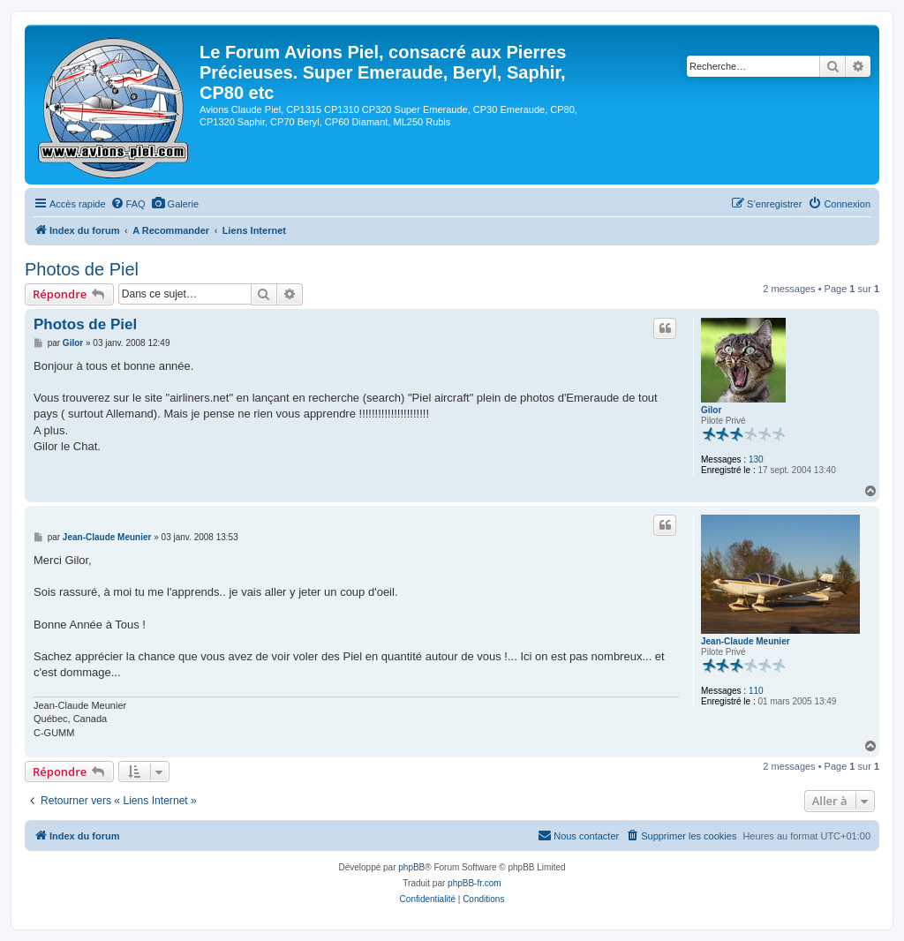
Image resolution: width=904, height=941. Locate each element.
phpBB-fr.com (474, 883)
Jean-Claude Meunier (745, 641)
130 (756, 459)
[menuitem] (128, 204)
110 (756, 691)
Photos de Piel (82, 269)
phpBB (411, 867)
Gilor (711, 410)
